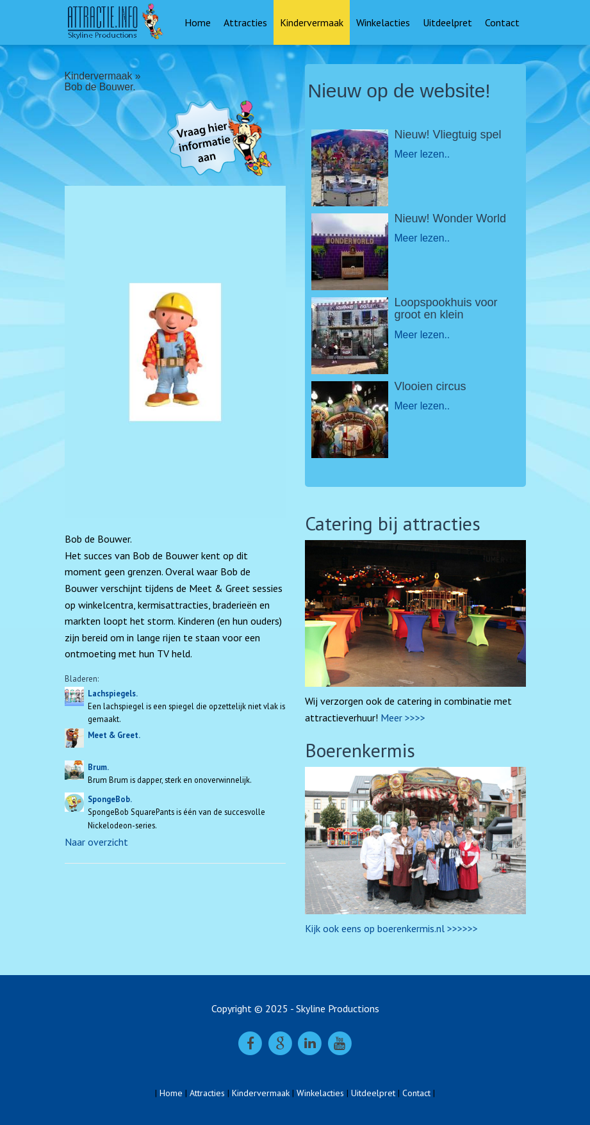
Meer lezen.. (422, 154)
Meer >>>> (403, 717)
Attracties (245, 22)
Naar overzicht (96, 841)
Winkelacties (383, 22)
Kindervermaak (311, 22)
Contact (502, 22)
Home (197, 22)
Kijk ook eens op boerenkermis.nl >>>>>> (391, 928)
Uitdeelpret (447, 22)
